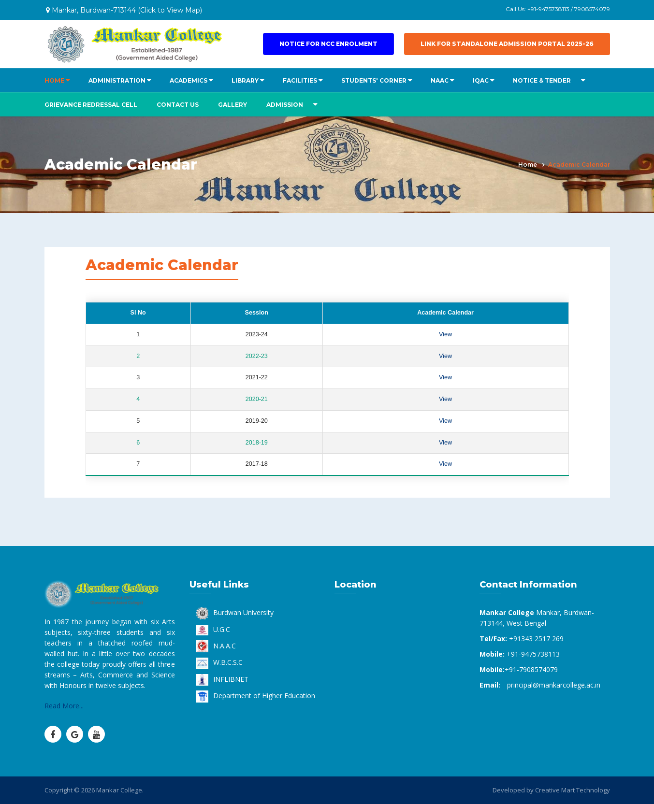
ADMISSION (284, 104)
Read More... (64, 705)
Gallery (232, 104)
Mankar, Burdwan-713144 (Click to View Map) (124, 10)
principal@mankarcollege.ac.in (553, 684)
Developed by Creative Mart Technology (551, 790)
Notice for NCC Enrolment (328, 43)
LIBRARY (245, 80)
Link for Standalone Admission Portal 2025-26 (507, 43)
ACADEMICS (188, 80)
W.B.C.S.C (219, 662)
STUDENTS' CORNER (374, 80)
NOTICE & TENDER (542, 80)
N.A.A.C (216, 645)
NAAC (440, 80)
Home (527, 164)
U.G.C (213, 629)
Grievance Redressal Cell (90, 104)
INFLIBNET (222, 679)
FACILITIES (300, 80)
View (445, 334)
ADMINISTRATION (116, 80)
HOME (54, 80)
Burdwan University (235, 612)
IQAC (481, 80)
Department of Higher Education (255, 695)
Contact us (178, 104)
